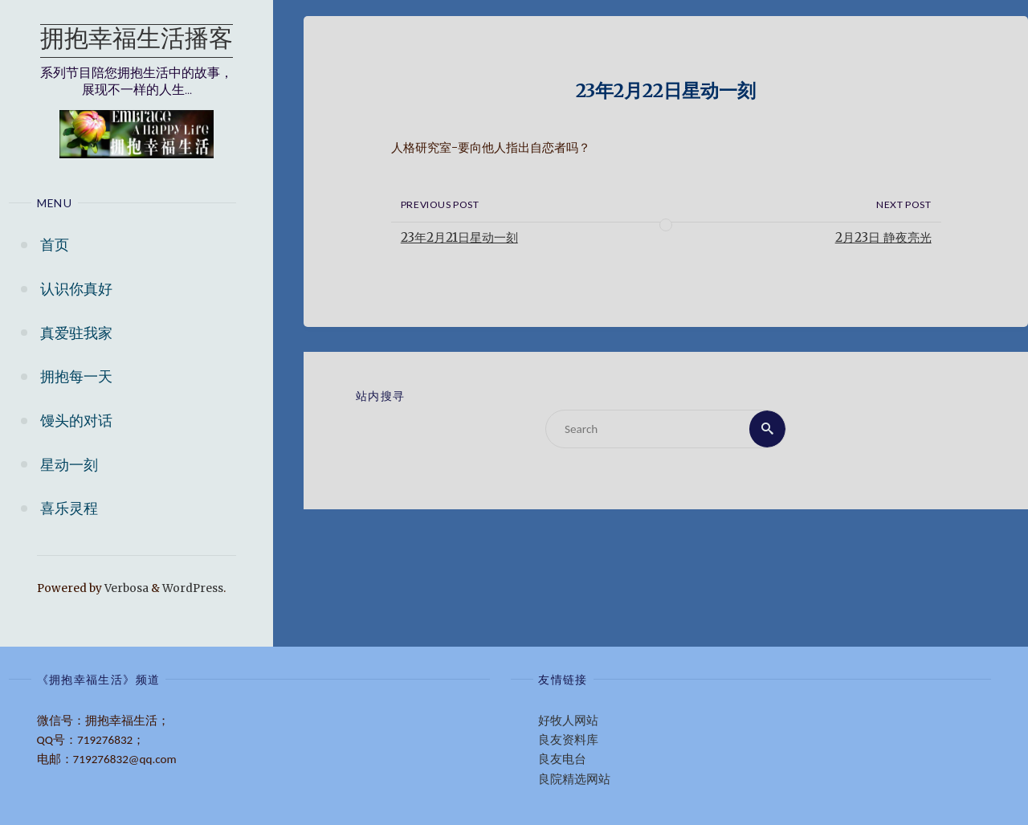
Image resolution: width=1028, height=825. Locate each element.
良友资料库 (568, 740)
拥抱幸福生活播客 (136, 40)
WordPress (192, 588)
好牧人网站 (568, 720)
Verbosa (125, 588)
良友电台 (562, 759)
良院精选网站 (574, 779)
